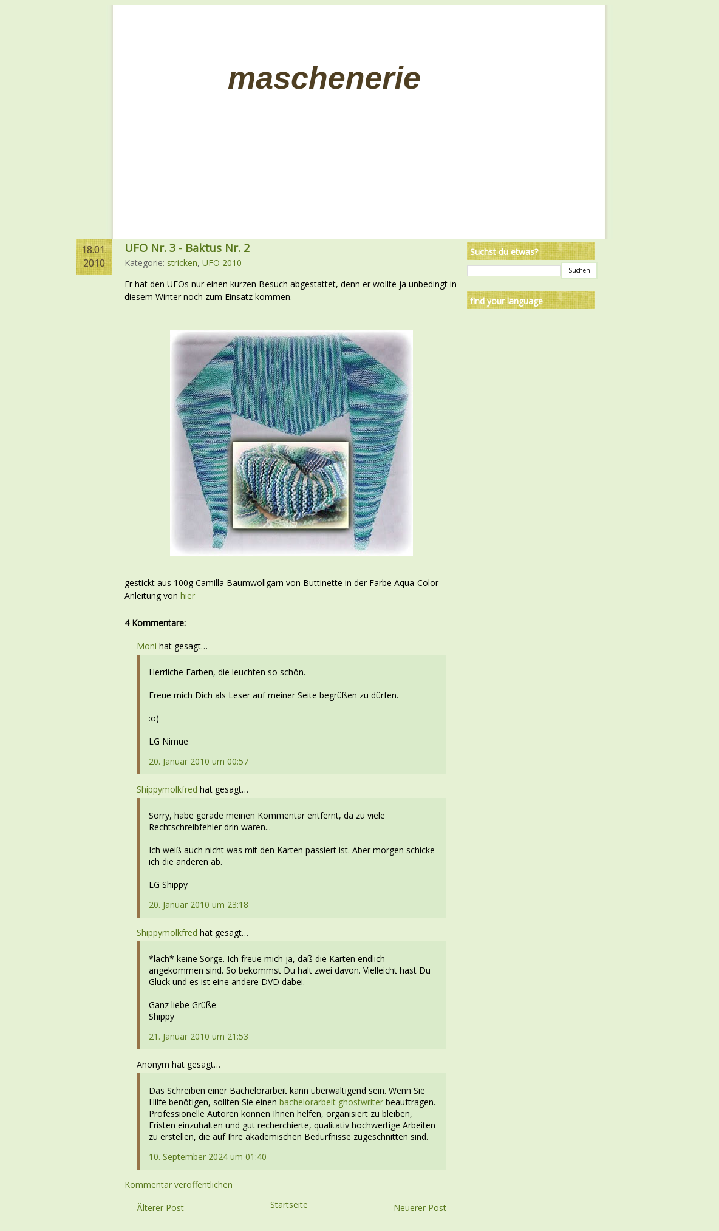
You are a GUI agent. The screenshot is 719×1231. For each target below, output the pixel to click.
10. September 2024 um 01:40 (208, 1156)
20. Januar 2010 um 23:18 (198, 904)
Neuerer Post (420, 1207)
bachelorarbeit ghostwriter (331, 1102)
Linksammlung (197, 36)
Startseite (289, 1204)
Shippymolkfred (167, 789)
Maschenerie (324, 77)
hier (187, 595)
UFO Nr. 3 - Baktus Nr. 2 (187, 247)
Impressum (269, 36)
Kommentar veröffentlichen (178, 1184)
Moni (147, 646)
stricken (182, 262)
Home (138, 36)
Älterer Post (160, 1207)
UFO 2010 (222, 262)
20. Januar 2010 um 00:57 (198, 761)
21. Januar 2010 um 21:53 (198, 1036)
